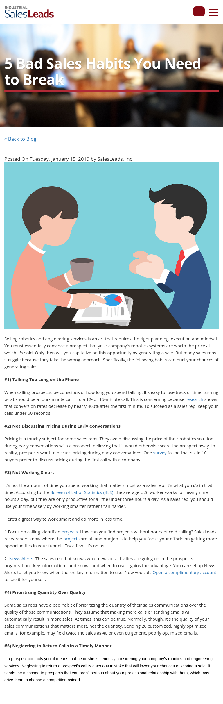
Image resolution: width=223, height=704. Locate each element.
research (194, 399)
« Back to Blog (20, 138)
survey (160, 452)
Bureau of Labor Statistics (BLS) (81, 492)
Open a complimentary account (184, 572)
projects (70, 532)
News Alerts (21, 558)
